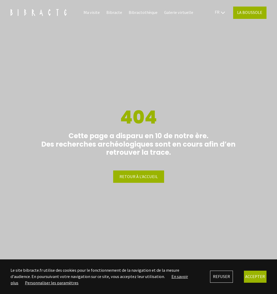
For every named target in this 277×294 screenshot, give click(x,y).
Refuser (221, 276)
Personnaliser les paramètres (52, 282)
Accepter (255, 276)
